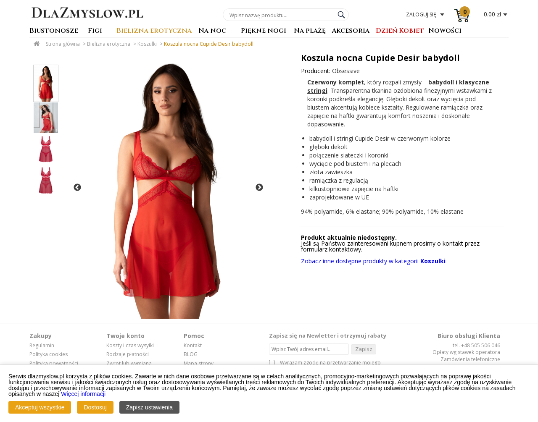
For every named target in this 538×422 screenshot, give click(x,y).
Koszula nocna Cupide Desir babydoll (208, 43)
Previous (77, 187)
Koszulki (147, 43)
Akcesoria (350, 31)
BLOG (191, 354)
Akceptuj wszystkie (39, 407)
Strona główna (63, 43)
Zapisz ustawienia (149, 407)
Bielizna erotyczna (154, 31)
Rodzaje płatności (127, 354)
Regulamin (41, 345)
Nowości (445, 31)
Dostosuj (95, 407)
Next (259, 187)
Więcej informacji (83, 394)
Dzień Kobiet (400, 31)
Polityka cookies (48, 354)
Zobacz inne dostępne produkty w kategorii (373, 261)
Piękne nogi (263, 31)
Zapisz (363, 349)
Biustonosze (53, 31)
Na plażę (310, 31)
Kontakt (193, 345)
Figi (95, 31)
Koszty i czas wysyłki (130, 345)
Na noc (212, 31)
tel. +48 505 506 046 (476, 345)
